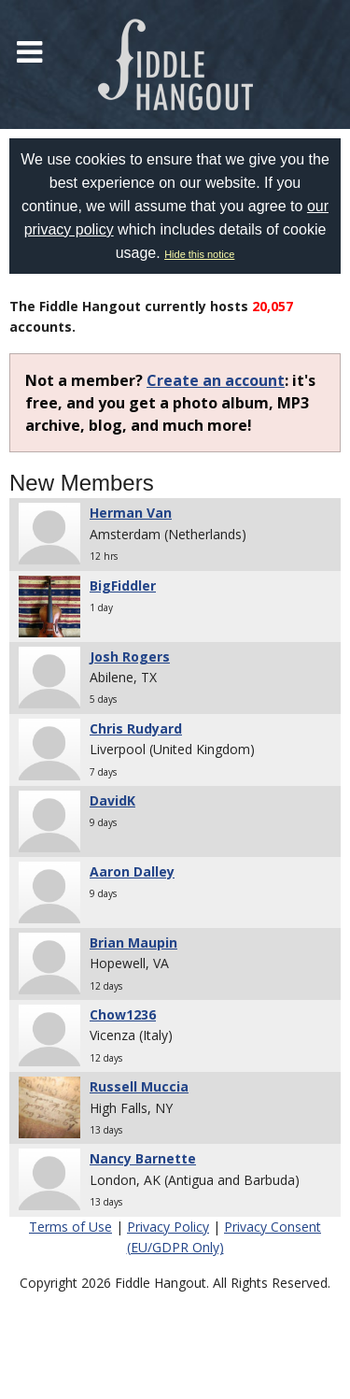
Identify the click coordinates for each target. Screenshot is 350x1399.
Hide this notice (199, 254)
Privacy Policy (168, 1226)
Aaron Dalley (132, 871)
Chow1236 (123, 1014)
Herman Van (131, 512)
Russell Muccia (139, 1086)
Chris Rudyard (136, 728)
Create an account (216, 380)
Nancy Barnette (143, 1158)
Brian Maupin (133, 942)
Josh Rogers (130, 656)
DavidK (112, 800)
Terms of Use (70, 1226)
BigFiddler (123, 585)
